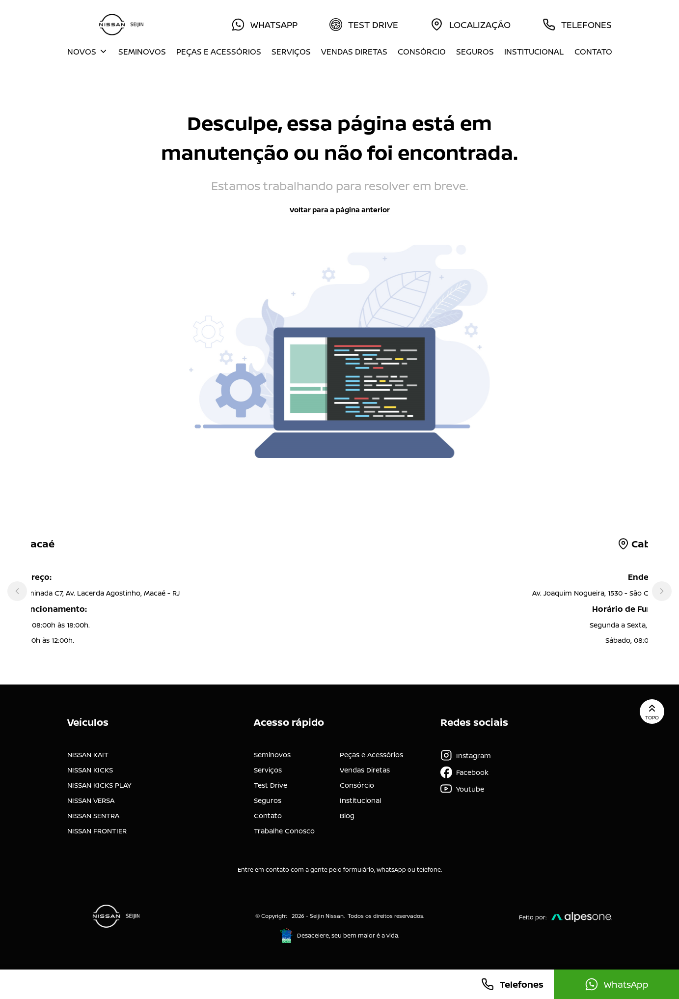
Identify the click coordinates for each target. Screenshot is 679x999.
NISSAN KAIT (88, 754)
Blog (347, 815)
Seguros (475, 51)
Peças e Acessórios (218, 51)
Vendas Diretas (354, 51)
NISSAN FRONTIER (97, 830)
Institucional (534, 51)
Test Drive (270, 785)
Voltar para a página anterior (340, 209)
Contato (593, 51)
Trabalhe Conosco (284, 830)
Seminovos (142, 51)
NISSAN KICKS (90, 769)
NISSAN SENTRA (93, 815)
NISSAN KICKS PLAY (99, 785)
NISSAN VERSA (90, 800)
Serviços (291, 51)
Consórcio (422, 51)
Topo (652, 711)
